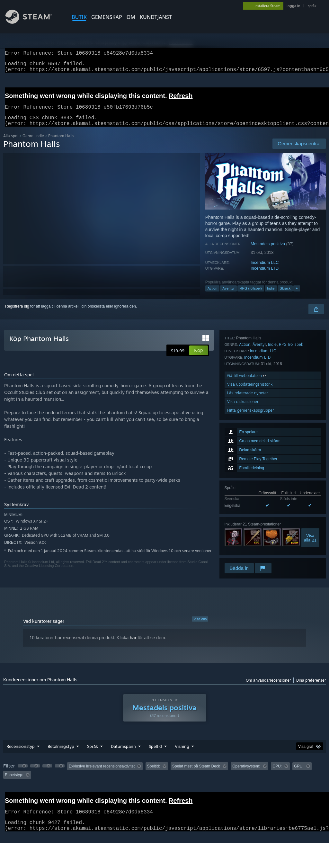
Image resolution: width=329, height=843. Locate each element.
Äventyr (228, 296)
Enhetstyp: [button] (14, 782)
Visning (182, 754)
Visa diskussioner (242, 544)
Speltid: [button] (153, 774)
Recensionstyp (20, 754)
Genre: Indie (33, 143)
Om (131, 17)
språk (312, 6)
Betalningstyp (61, 754)
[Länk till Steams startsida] (33, 22)
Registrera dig (17, 314)
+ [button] (297, 296)
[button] (198, 358)
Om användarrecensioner (268, 688)
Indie (271, 296)
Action (213, 296)
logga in (293, 6)
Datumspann (123, 754)
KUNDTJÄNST (156, 17)
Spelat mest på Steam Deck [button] (196, 774)
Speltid (155, 754)
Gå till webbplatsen (247, 518)
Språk (92, 754)
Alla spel (10, 143)
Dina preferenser (311, 688)
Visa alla (200, 627)
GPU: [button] (298, 774)
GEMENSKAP (106, 17)
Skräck (285, 296)
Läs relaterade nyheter (247, 536)
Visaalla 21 (310, 452)
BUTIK (79, 17)
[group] (164, 778)
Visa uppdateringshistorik (249, 527)
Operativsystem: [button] (246, 774)
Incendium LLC (265, 270)
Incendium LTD (265, 276)
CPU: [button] (277, 774)
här (133, 645)
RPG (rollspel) (251, 296)
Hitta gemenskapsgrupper (250, 553)
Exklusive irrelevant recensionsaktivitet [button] (102, 774)
